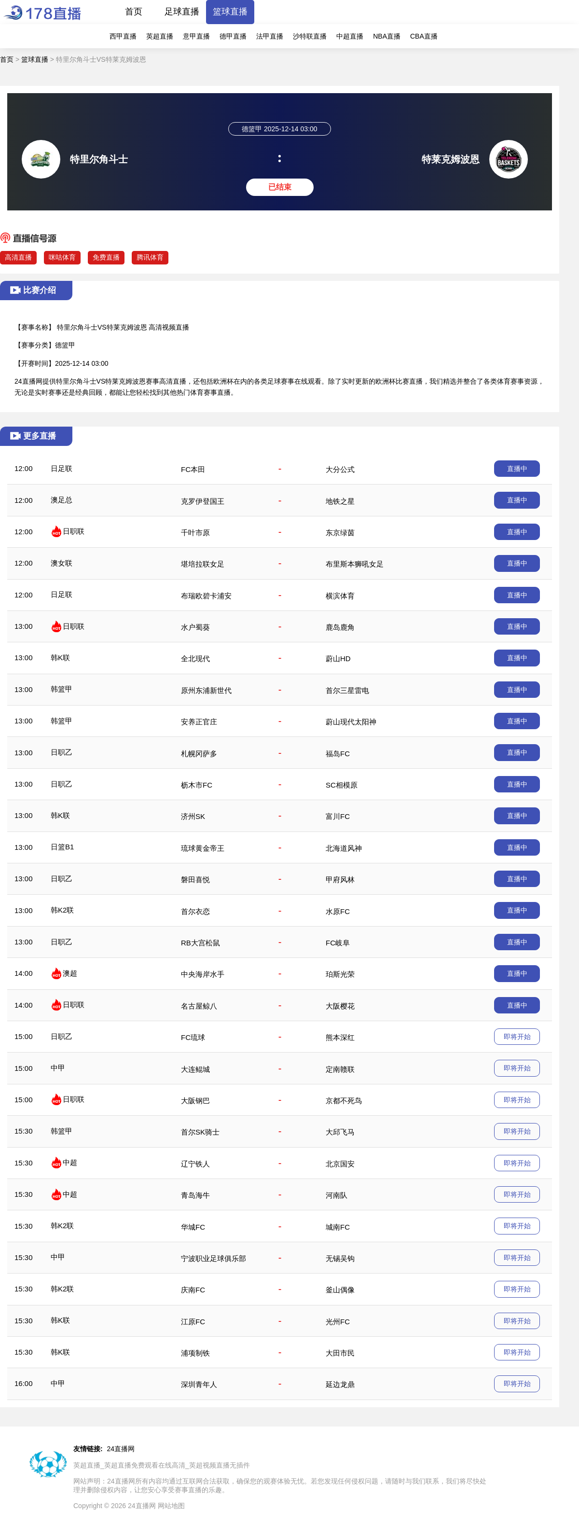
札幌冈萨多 (199, 753)
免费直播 (106, 257)
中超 (70, 1162)
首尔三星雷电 (347, 690)
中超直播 (349, 36)
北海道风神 (344, 848)
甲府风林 (340, 879)
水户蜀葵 (195, 627)
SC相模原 (342, 785)
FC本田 (193, 469)
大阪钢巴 (195, 1100)
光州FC (338, 1321)
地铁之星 (340, 501)
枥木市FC (196, 785)
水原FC (338, 911)
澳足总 (61, 500)
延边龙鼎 (340, 1384)
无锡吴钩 (340, 1258)
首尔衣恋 (195, 911)
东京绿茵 (340, 532)
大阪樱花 (340, 1006)
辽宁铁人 (195, 1164)
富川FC (338, 816)
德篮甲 (65, 345)
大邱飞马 (340, 1132)
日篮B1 (62, 847)
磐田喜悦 (195, 879)
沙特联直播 (310, 36)
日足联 (61, 468)
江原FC (193, 1321)
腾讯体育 (150, 257)
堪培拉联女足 (202, 564)
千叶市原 (195, 532)
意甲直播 (196, 36)
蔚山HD (338, 658)
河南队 (336, 1195)
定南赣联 (340, 1069)
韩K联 (60, 657)
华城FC (193, 1227)
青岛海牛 (195, 1195)
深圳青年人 (199, 1384)
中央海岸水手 (202, 974)
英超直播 (159, 36)
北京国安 (340, 1164)
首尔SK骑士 (200, 1132)
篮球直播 (230, 11)
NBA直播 (386, 36)
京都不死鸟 (344, 1100)
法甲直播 (269, 36)
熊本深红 (340, 1037)
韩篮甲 (61, 689)
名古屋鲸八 (199, 1006)
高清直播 (18, 257)
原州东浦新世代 (206, 690)
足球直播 (182, 11)
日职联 (73, 531)
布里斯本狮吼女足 (355, 564)
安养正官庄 (199, 722)
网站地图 (171, 1506)
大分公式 (340, 469)
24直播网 (121, 1449)
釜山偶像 (340, 1290)
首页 (133, 11)
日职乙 (61, 752)
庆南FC (193, 1290)
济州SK (193, 816)
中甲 (58, 1068)
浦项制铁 (195, 1353)
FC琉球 (193, 1037)
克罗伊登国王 (202, 501)
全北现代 (195, 658)
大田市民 (340, 1353)
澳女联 (61, 563)
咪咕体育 (62, 257)
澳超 (70, 973)
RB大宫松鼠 (200, 943)
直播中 (517, 468)
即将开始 (517, 1036)
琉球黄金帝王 (202, 848)
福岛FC (338, 753)
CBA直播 (424, 36)
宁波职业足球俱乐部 (213, 1258)
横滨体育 (340, 596)
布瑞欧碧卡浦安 (206, 596)
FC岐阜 (338, 943)
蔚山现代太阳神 (351, 722)
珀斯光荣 (340, 974)
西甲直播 (123, 36)
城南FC (338, 1227)
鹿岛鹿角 (340, 627)
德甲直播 (233, 36)
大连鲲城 (195, 1069)
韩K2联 (62, 910)
